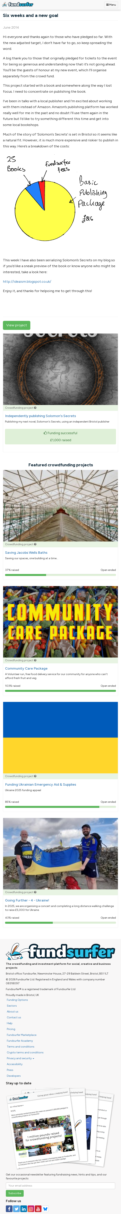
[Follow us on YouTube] (38, 1208)
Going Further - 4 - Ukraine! (27, 900)
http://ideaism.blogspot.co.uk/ (27, 281)
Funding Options (17, 1000)
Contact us (14, 1017)
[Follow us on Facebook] (9, 1208)
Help (10, 1023)
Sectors (12, 1005)
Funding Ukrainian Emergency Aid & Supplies (40, 784)
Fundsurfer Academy (20, 1040)
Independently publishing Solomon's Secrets (40, 416)
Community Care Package (26, 668)
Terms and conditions (20, 1046)
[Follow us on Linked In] (23, 1208)
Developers (14, 1076)
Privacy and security (20, 1058)
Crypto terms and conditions (25, 1052)
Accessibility (14, 1064)
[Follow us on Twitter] (16, 1208)
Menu (111, 4)
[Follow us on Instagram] (31, 1208)
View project (16, 325)
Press (10, 1070)
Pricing (11, 1029)
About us (12, 1011)
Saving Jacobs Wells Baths (26, 552)
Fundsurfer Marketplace (21, 1035)
